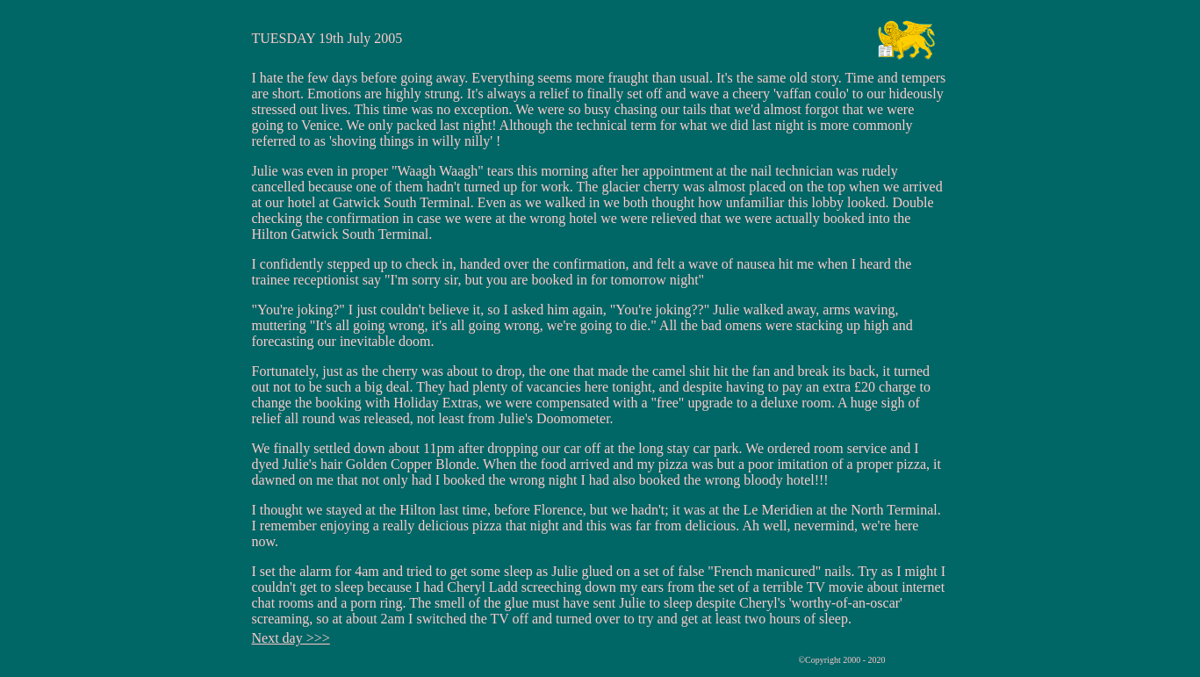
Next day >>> (291, 637)
